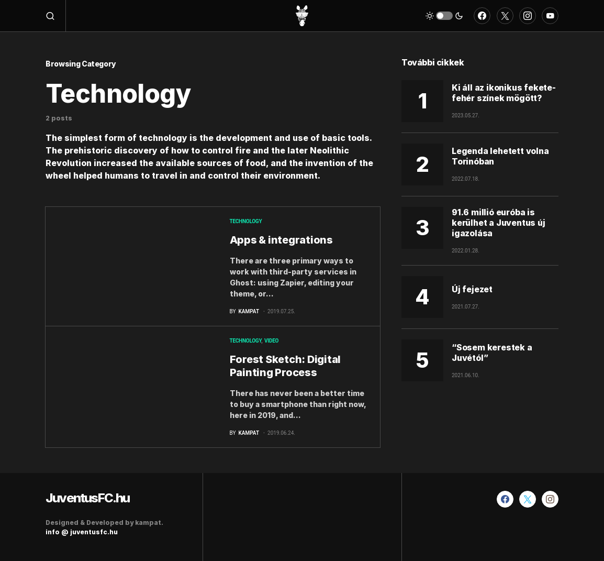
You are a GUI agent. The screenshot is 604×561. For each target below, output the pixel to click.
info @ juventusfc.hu (82, 532)
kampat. (149, 522)
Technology (246, 221)
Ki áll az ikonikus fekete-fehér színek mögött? (504, 92)
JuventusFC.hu (88, 497)
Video (271, 341)
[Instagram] (527, 15)
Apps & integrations (281, 240)
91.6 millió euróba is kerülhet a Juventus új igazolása (498, 222)
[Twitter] (505, 15)
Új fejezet (472, 289)
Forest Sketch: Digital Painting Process (285, 366)
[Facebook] (482, 15)
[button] (56, 15)
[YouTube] (550, 15)
